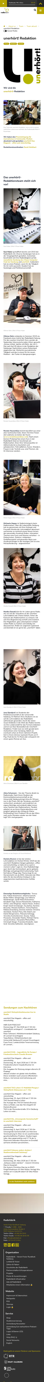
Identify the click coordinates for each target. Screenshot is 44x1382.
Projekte (9, 1273)
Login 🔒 (9, 1307)
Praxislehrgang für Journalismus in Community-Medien (18, 138)
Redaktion (13, 44)
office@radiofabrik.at (14, 1238)
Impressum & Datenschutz (16, 1295)
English (9, 1343)
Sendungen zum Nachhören (20, 1007)
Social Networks (12, 1340)
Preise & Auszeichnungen (16, 1276)
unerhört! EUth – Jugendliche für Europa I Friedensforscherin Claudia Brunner (20, 1053)
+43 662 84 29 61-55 (21, 1236)
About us (12, 26)
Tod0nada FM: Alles (16, 3)
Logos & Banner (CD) (14, 1331)
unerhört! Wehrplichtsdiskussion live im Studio (20, 1013)
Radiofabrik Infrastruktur (16, 1279)
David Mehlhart (30, 147)
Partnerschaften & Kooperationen (19, 1270)
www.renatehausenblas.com (16, 437)
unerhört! (8, 91)
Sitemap (9, 1304)
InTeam (6, 44)
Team (21, 26)
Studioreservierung (14, 1321)
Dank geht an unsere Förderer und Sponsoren (22, 1351)
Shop (8, 1318)
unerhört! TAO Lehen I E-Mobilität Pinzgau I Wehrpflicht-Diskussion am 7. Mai (21, 1089)
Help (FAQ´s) (11, 1337)
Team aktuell (32, 26)
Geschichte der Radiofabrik (17, 1267)
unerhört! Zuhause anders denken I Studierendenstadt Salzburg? (18, 1151)
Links (8, 1334)
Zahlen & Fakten (12, 1264)
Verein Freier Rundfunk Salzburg (15, 1225)
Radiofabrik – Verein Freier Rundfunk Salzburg (20, 1258)
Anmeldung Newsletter (15, 1324)
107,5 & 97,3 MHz (14, 1240)
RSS (8, 1301)
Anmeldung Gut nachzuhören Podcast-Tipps (21, 1327)
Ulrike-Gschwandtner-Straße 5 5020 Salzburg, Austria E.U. (14, 1230)
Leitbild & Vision (12, 1262)
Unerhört (20, 44)
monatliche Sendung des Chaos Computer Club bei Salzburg (21, 261)
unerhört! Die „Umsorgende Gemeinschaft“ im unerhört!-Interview (21, 1120)
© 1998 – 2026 (16, 1227)
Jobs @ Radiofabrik (13, 1282)
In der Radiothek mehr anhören (22, 1181)
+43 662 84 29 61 (20, 1233)
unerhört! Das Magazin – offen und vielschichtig (19, 142)
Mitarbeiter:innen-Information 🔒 (19, 1285)
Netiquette (10, 1298)
